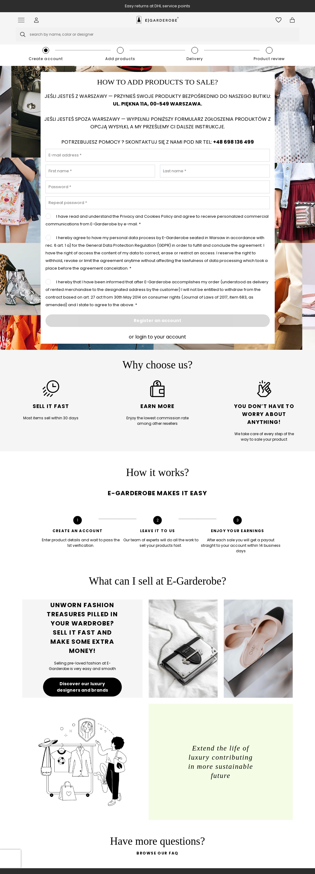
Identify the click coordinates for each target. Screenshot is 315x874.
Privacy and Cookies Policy (147, 216)
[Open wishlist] (278, 20)
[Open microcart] (292, 20)
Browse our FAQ (157, 853)
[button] (36, 20)
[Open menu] (23, 20)
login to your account (160, 336)
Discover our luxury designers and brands (82, 687)
